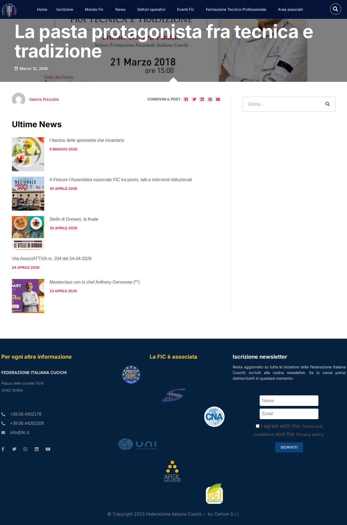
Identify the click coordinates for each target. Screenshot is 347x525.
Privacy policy (310, 434)
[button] (335, 9)
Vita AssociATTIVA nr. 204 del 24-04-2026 (52, 258)
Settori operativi (152, 9)
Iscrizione (66, 9)
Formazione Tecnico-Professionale (237, 9)
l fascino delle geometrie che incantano (87, 140)
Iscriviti (289, 447)
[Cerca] (327, 104)
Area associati (291, 9)
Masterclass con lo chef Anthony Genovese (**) (95, 282)
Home (42, 9)
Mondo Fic (95, 9)
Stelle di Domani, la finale (74, 219)
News (121, 9)
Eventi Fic (187, 9)
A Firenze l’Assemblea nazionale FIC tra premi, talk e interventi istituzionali (121, 179)
